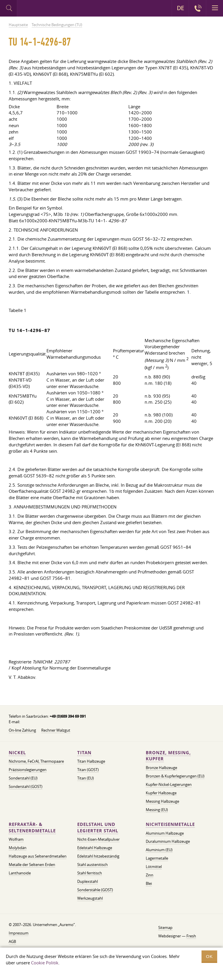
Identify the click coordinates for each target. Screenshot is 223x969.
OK (209, 956)
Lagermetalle (157, 858)
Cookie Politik (44, 963)
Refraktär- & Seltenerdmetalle (32, 827)
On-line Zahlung (22, 730)
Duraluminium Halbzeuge (168, 841)
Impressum (18, 933)
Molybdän (17, 847)
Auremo (41, 9)
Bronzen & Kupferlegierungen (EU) (175, 776)
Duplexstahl (87, 881)
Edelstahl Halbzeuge (94, 847)
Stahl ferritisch (89, 873)
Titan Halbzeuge (91, 761)
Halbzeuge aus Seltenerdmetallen (37, 856)
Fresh (191, 936)
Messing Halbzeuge (162, 801)
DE (180, 8)
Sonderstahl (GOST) (25, 786)
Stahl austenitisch (92, 864)
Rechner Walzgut (55, 730)
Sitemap (165, 927)
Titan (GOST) (88, 769)
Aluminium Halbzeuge (165, 833)
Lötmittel (154, 866)
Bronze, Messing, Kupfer (168, 756)
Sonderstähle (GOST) (95, 889)
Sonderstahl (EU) (23, 778)
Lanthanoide (20, 873)
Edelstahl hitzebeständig (98, 856)
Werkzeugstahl (90, 898)
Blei (149, 883)
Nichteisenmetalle (170, 824)
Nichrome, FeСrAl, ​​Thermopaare (36, 761)
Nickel (17, 753)
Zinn (149, 875)
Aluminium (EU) (159, 849)
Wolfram (16, 839)
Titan (84, 753)
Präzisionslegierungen (27, 769)
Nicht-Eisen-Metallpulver (98, 839)
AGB (12, 941)
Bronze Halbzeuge (161, 767)
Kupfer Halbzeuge (161, 792)
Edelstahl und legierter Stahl (97, 827)
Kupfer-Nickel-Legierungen (169, 784)
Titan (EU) (85, 778)
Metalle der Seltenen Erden (32, 864)
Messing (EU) (157, 809)
